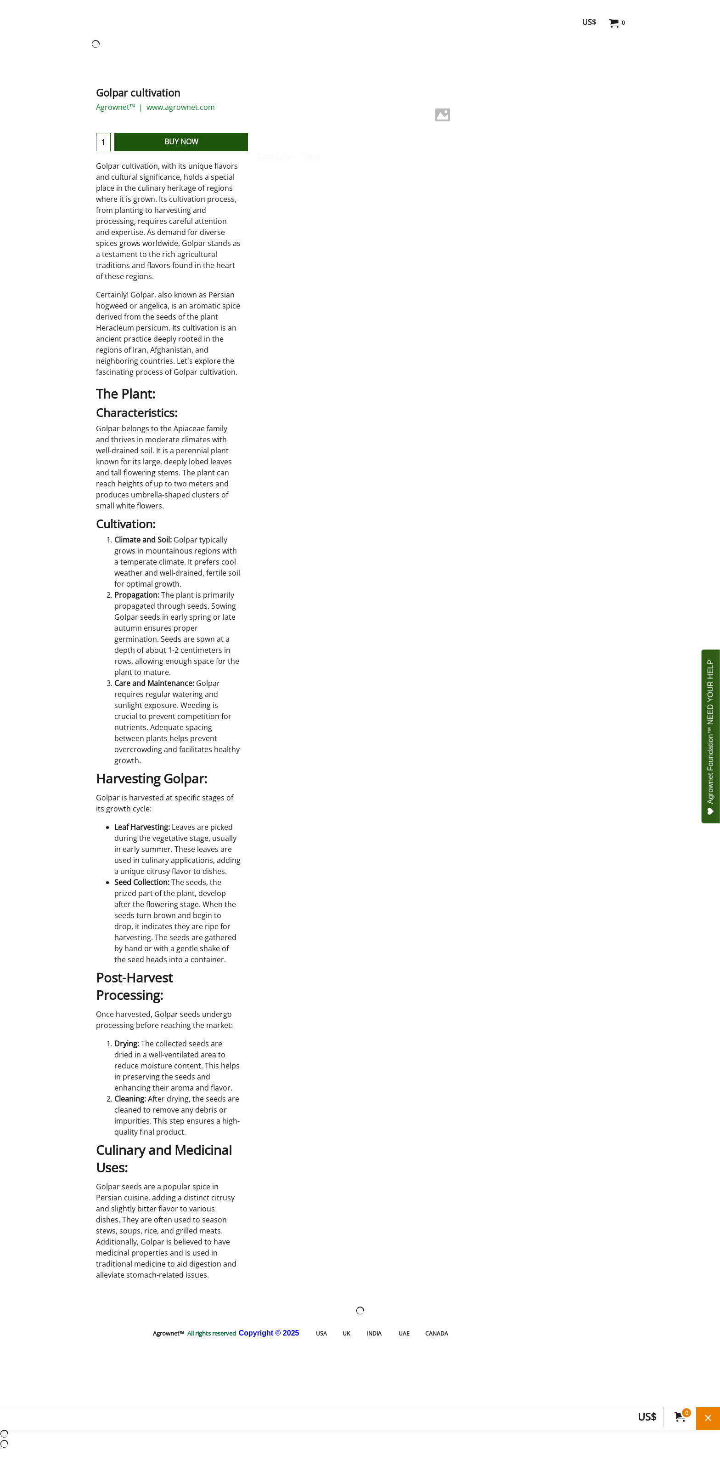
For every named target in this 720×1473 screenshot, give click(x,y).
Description (275, 156)
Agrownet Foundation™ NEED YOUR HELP (711, 737)
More (311, 156)
